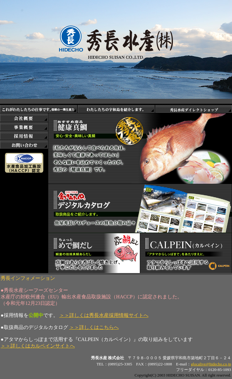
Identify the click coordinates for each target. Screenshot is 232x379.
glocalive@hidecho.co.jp (211, 364)
